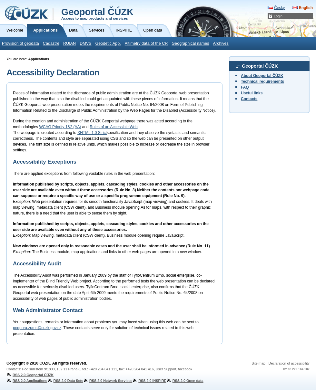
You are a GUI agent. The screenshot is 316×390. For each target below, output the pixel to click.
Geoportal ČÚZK (97, 13)
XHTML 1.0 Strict (92, 132)
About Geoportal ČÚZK (262, 75)
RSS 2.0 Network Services (107, 381)
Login (278, 16)
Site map (258, 363)
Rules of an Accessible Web (114, 127)
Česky (279, 7)
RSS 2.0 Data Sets (65, 381)
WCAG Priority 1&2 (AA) (60, 127)
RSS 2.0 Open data (184, 381)
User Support (166, 369)
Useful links (251, 93)
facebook (185, 369)
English (306, 7)
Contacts (249, 99)
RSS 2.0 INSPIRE (149, 381)
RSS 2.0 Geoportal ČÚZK (30, 375)
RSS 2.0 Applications (26, 381)
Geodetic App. (108, 43)
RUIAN (69, 43)
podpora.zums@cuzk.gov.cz (37, 328)
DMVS (85, 43)
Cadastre (51, 43)
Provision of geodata (20, 43)
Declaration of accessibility (289, 363)
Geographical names (190, 43)
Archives (221, 43)
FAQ (245, 87)
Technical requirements (262, 81)
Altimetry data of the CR (146, 43)
